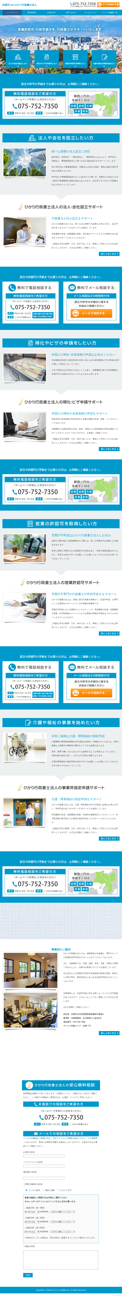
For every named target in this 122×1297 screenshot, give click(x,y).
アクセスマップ (90, 12)
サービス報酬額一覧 (109, 12)
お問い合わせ (71, 12)
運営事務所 (31, 12)
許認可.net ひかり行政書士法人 (19, 5)
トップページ (12, 12)
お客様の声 (51, 12)
